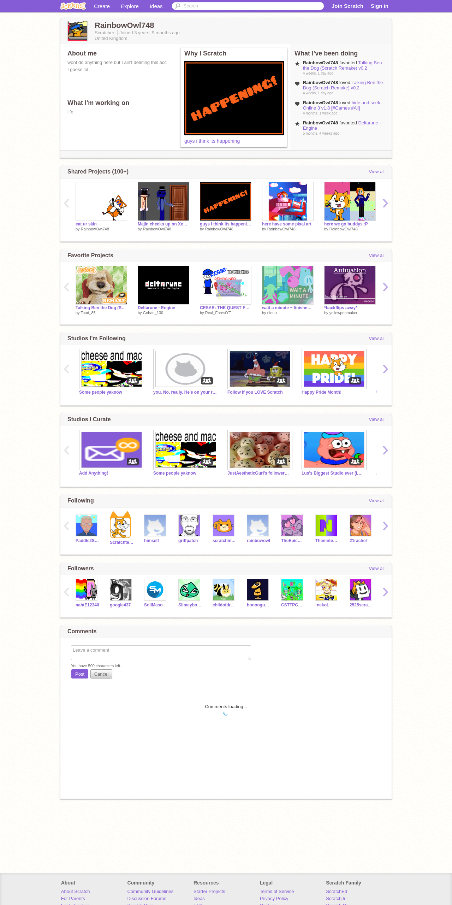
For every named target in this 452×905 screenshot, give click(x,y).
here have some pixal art (286, 224)
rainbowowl (258, 540)
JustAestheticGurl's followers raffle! (259, 473)
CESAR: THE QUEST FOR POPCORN (225, 307)
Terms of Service (277, 891)
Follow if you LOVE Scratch (254, 392)
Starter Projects (209, 891)
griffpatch (188, 540)
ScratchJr (335, 898)
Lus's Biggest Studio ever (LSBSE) (333, 473)
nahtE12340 (87, 605)
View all (377, 171)
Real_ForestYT (218, 313)
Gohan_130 (153, 313)
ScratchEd (336, 891)
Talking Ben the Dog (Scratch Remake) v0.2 (342, 65)
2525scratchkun (361, 605)
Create (102, 6)
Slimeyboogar (190, 605)
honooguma (258, 605)
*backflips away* (340, 307)
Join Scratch (347, 6)
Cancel (101, 674)
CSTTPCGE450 (293, 605)
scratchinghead (224, 540)
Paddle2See (87, 540)
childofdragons (224, 605)
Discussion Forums (146, 898)
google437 (120, 605)
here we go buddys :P (346, 224)
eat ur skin (86, 224)
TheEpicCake (293, 540)
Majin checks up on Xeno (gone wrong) (163, 224)
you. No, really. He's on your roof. (185, 392)
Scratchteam (121, 542)
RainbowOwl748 (95, 229)
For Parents (73, 898)
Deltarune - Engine (156, 307)
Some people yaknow (100, 392)
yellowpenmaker (343, 313)
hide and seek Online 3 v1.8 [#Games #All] (341, 105)
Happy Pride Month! (321, 392)
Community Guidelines (150, 891)
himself (151, 540)
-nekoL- (323, 605)
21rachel (358, 540)
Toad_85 (88, 313)
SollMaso (153, 605)
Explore (130, 6)
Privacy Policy (274, 898)
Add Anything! (93, 473)
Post (79, 674)
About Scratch (75, 891)
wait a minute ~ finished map (288, 307)
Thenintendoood (327, 540)
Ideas (156, 6)
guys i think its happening (212, 141)
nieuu (272, 313)
